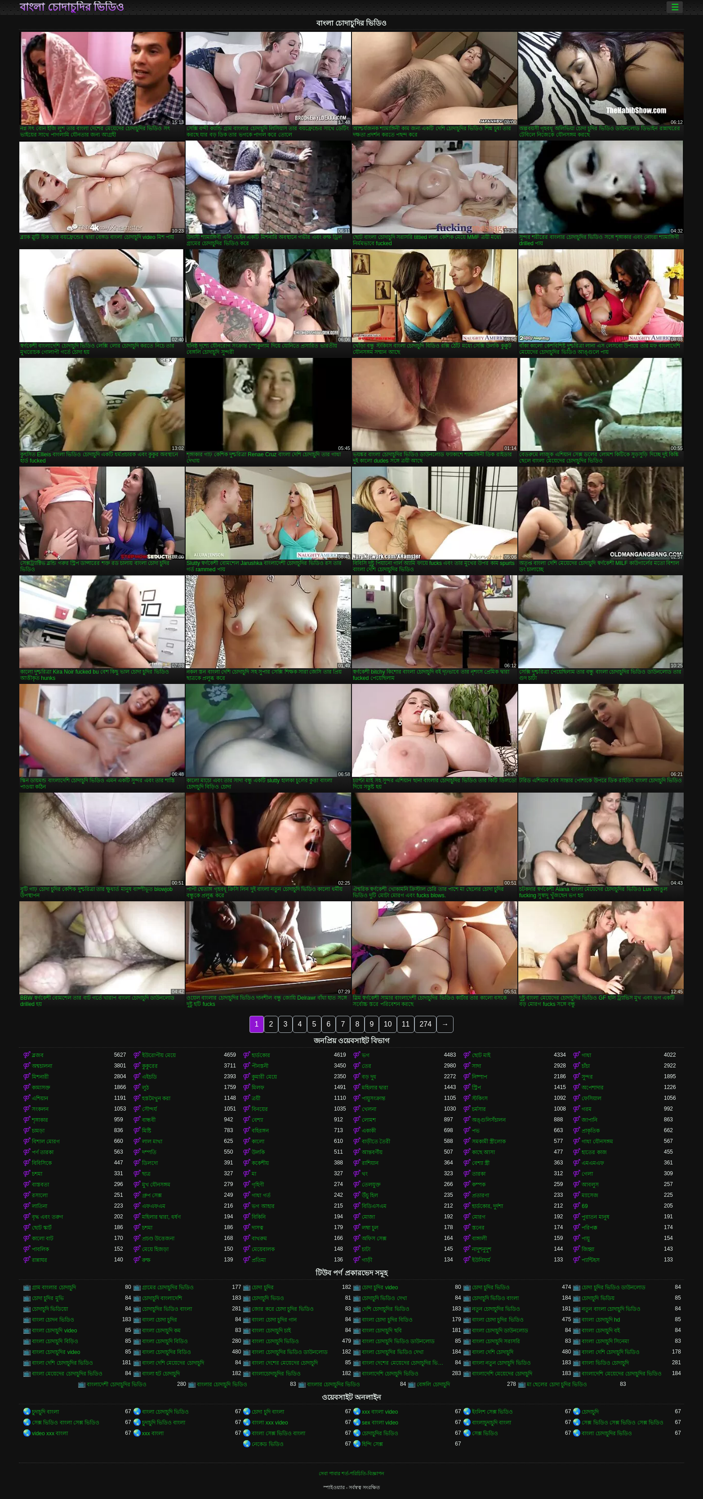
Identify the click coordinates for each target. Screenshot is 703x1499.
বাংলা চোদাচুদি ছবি (382, 1330)
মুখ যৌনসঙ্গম (156, 1185)
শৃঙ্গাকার (40, 1120)
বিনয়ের (260, 1109)
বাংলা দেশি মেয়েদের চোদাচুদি (173, 1363)
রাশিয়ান (370, 1163)
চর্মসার (479, 1109)
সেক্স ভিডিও (485, 1433)
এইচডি (149, 1077)
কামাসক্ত (41, 1088)
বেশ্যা (257, 1120)
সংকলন (40, 1109)
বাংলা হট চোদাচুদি (161, 1374)
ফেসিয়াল (591, 1098)
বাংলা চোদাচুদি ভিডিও (275, 1341)
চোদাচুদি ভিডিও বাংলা (495, 1298)
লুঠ (145, 1088)
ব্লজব (38, 1055)
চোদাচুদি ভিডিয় (598, 1298)
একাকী (369, 1131)
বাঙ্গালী (479, 1238)
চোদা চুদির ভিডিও (491, 1287)
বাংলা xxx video (270, 1423)
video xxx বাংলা (50, 1433)
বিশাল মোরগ (46, 1141)
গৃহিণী (258, 1185)
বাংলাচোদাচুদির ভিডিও (276, 1374)
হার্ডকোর (261, 1055)
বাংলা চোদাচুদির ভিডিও (72, 7)
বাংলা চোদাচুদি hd (601, 1320)
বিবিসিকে (42, 1163)
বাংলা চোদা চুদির (160, 1320)
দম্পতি (149, 1152)
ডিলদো (150, 1163)
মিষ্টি (146, 1131)
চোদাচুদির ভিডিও (380, 1433)
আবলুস (590, 1185)
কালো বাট (42, 1238)
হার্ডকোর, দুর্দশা (487, 1206)
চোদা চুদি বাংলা (268, 1412)
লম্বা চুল (370, 1228)
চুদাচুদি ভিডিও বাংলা (164, 1423)
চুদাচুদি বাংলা (45, 1412)
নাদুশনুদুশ (481, 1249)
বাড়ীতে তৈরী (376, 1141)
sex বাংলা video (380, 1423)
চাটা (366, 1249)
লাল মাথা (152, 1141)
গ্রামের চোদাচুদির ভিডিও (168, 1287)
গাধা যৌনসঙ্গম (597, 1141)
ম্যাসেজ (590, 1195)
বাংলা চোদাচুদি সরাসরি (496, 1341)
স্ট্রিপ (476, 1088)
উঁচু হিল (370, 1195)
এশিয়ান (40, 1098)
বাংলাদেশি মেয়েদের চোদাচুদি (502, 1374)
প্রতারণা (480, 1195)
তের (366, 1066)
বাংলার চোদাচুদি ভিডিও (222, 1384)
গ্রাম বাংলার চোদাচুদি (54, 1287)
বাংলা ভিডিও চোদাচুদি (605, 1363)
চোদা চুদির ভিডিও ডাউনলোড (613, 1287)
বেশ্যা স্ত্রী (480, 1163)
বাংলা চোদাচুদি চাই (271, 1330)
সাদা (476, 1066)
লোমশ (369, 1120)
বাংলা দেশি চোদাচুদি (493, 1352)
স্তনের (478, 1228)
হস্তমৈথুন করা (156, 1098)
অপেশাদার (593, 1088)
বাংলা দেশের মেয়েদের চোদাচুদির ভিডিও (403, 1363)
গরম (587, 1109)
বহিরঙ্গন (260, 1131)
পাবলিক (40, 1249)
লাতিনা (39, 1206)
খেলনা (369, 1109)
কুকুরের (150, 1066)
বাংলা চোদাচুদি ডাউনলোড (500, 1330)
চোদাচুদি (590, 1412)
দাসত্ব (257, 1228)
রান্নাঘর (39, 1260)
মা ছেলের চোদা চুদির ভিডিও (557, 1384)
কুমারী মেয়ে (264, 1077)
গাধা (586, 1055)
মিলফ (258, 1088)
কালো (258, 1141)
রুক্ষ (146, 1260)
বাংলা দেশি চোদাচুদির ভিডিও (62, 1363)
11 (406, 1024)
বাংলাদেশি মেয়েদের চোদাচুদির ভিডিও (622, 1374)
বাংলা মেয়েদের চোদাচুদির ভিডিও (67, 1374)
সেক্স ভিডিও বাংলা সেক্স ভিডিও (65, 1423)
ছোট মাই (481, 1055)
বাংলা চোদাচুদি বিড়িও (55, 1341)
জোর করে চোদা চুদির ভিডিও (282, 1309)
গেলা (587, 1174)
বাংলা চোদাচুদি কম (161, 1330)
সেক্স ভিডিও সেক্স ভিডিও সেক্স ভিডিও (622, 1423)
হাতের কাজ (594, 1152)
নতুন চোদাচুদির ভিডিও (496, 1309)
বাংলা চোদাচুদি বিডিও (165, 1341)
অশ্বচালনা (42, 1066)
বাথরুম (259, 1238)
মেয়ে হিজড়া (155, 1249)
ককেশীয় (260, 1163)
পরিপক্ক (589, 1228)
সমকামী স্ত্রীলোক (489, 1141)
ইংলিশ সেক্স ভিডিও (492, 1412)
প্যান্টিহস (591, 1260)
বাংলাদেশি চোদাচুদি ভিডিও (390, 1374)
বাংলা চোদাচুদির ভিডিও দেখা (392, 1352)
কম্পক (478, 1185)
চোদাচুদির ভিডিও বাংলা (167, 1309)
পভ (476, 1131)
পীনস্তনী (260, 1066)
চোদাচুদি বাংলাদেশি (162, 1298)
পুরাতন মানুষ (595, 1217)
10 (388, 1024)
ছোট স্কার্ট (42, 1228)
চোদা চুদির (262, 1287)
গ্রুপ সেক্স (152, 1195)
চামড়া (38, 1131)
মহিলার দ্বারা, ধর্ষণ (161, 1217)
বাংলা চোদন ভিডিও (53, 1320)
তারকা (478, 1174)
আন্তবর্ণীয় (372, 1152)
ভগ (365, 1055)
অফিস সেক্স (374, 1238)
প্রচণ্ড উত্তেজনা (158, 1238)
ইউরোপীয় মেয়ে (159, 1055)
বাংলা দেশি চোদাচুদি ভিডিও (611, 1352)
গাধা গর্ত (261, 1195)
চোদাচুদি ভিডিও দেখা (384, 1298)
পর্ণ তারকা (42, 1152)
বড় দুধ (369, 1077)
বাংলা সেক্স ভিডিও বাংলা (278, 1433)
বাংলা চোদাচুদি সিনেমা (605, 1341)
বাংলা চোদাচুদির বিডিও (166, 1352)
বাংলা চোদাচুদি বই (601, 1330)
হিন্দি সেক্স (372, 1444)
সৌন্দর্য (149, 1109)
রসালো (40, 1195)
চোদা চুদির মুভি (48, 1298)
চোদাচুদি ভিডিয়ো (50, 1309)
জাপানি (589, 1120)
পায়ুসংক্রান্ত (373, 1098)
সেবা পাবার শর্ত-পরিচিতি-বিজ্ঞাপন (351, 1473)
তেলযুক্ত (371, 1185)
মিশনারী (40, 1077)
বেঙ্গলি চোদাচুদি (433, 1384)
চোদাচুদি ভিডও (268, 1298)
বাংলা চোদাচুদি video (54, 1330)
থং (365, 1174)
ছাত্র (146, 1174)
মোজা (368, 1217)
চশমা (37, 1174)
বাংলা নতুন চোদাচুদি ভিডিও (501, 1363)
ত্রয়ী (256, 1098)
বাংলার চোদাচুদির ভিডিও (333, 1384)
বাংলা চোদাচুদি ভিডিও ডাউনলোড (398, 1341)
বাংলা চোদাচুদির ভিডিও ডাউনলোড (290, 1352)
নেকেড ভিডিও (267, 1444)
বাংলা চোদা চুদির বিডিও (387, 1320)
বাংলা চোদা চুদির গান (274, 1320)
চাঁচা (586, 1066)
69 (584, 1206)
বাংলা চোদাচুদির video (56, 1352)
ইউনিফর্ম (481, 1260)
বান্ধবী (149, 1120)
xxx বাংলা (153, 1433)
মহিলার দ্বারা (375, 1088)
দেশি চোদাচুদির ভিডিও (385, 1309)
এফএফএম (153, 1206)
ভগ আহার (263, 1206)
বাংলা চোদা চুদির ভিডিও (498, 1320)
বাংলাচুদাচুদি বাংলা (491, 1423)
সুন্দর (587, 1077)
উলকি (258, 1152)
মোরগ (478, 1217)
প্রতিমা (259, 1260)
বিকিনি (259, 1217)
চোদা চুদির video (380, 1287)
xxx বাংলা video (380, 1412)
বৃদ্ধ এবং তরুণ (47, 1217)
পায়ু (586, 1238)
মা (254, 1174)
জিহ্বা (588, 1249)
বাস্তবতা (40, 1185)
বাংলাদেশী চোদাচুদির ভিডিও (117, 1384)
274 (425, 1024)
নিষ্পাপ (479, 1077)
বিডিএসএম (374, 1206)
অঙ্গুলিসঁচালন (489, 1120)
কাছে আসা (483, 1152)
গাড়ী (367, 1260)
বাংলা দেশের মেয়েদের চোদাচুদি (285, 1363)
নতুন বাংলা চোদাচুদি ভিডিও (611, 1309)
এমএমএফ (593, 1163)
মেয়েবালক (263, 1249)
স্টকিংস (480, 1098)
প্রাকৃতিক (591, 1131)
